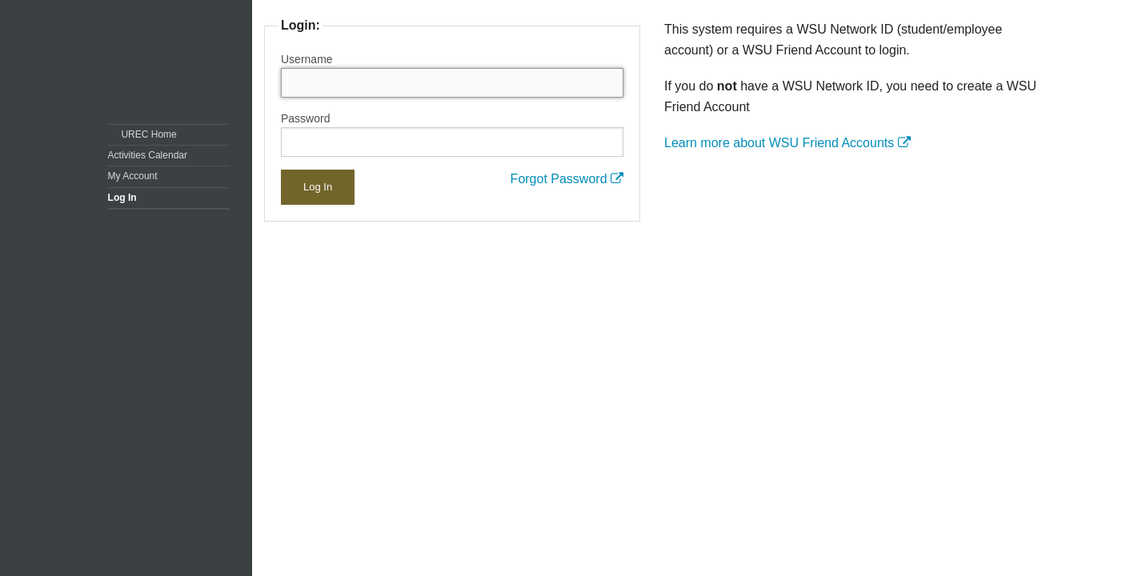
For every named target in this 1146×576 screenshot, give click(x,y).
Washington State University (173, 62)
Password (305, 118)
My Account (133, 176)
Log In (122, 197)
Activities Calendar (147, 155)
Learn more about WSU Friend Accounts (787, 143)
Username (307, 59)
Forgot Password (567, 179)
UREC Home (148, 134)
